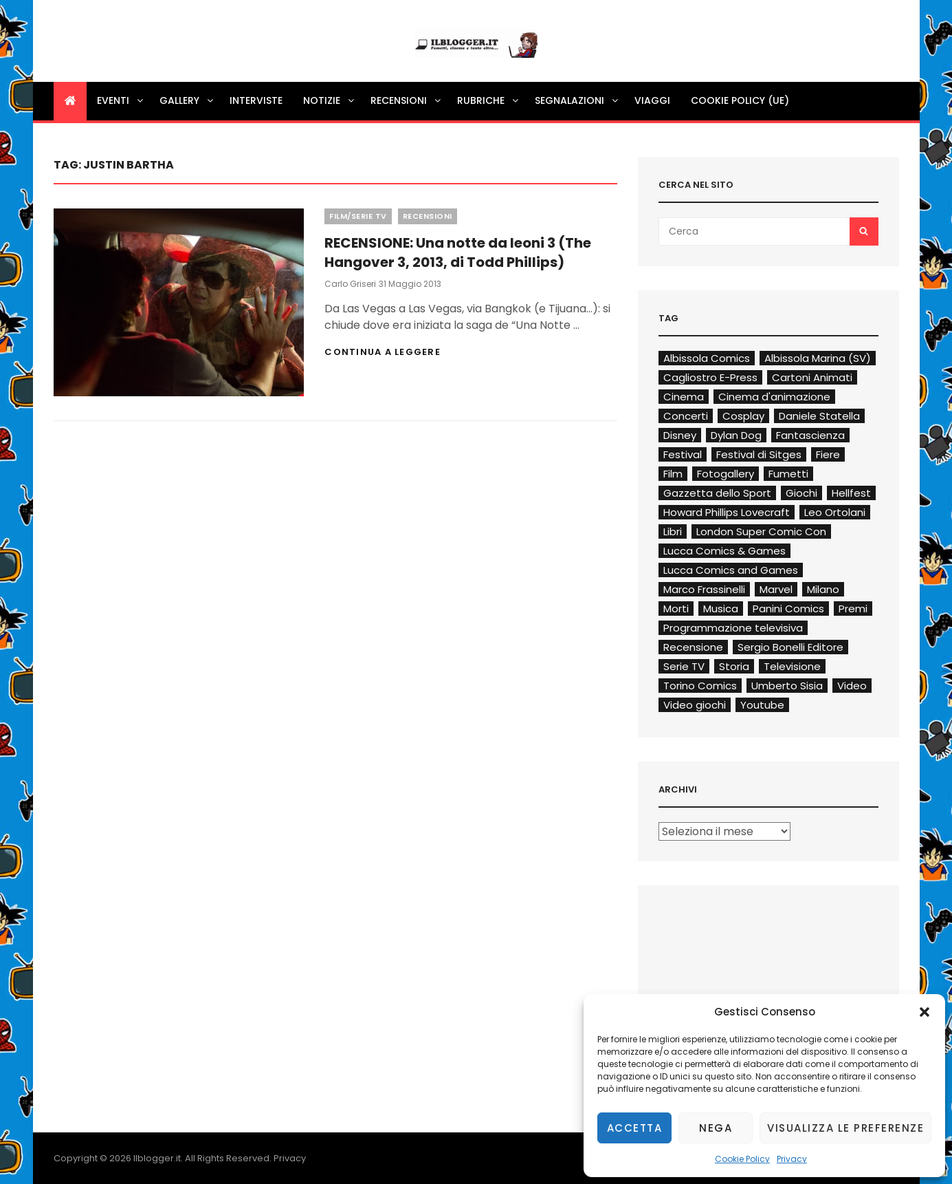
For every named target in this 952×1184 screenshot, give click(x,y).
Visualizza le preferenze (845, 1128)
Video (852, 685)
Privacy (792, 1159)
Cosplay (743, 416)
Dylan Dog (736, 435)
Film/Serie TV (358, 216)
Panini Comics (788, 608)
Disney (679, 435)
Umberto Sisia (787, 685)
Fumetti (788, 473)
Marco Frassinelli (704, 589)
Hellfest (851, 493)
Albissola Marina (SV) (817, 358)
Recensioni (406, 100)
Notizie (329, 100)
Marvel (776, 589)
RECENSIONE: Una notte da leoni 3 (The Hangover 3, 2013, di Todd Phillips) (457, 252)
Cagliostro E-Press (710, 377)
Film (673, 473)
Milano (823, 589)
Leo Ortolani (834, 512)
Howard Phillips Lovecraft (726, 512)
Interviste (256, 100)
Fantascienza (810, 435)
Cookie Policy (742, 1159)
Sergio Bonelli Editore (790, 647)
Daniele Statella (819, 416)
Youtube (762, 705)
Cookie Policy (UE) (740, 100)
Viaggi (652, 100)
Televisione (792, 666)
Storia (734, 666)
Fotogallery (725, 473)
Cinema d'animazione (774, 396)
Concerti (685, 416)
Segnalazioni (577, 100)
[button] (924, 1012)
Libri (672, 531)
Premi (853, 608)
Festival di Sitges (758, 454)
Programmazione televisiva (733, 628)
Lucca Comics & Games (724, 550)
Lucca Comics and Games (730, 570)
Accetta (635, 1128)
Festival (682, 454)
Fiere (828, 454)
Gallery (187, 100)
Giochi (801, 493)
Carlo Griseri (350, 284)
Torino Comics (700, 685)
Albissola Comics (706, 358)
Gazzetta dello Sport (717, 493)
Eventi (121, 100)
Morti (676, 608)
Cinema (683, 396)
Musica (720, 608)
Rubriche (488, 100)
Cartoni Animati (812, 377)
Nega (715, 1128)
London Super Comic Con (761, 531)
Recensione (693, 647)
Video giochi (694, 705)
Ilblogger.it (157, 1158)
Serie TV (684, 666)
